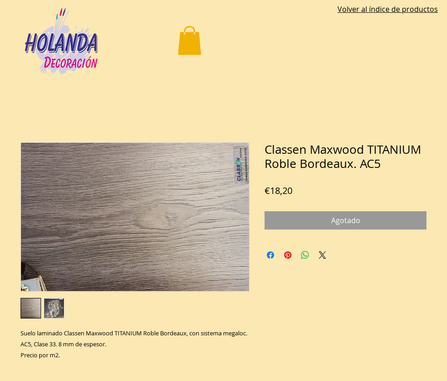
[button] (189, 40)
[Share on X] (322, 255)
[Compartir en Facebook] (270, 255)
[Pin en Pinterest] (287, 255)
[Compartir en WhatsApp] (305, 255)
